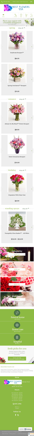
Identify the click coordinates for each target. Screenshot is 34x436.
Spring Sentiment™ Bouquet (17, 85)
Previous (2, 46)
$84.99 (17, 58)
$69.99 (17, 201)
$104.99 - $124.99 (17, 239)
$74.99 (17, 91)
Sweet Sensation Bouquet (17, 157)
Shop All (20, 28)
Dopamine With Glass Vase (17, 195)
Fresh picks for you (17, 351)
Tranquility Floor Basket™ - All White (17, 233)
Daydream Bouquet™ (17, 52)
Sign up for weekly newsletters (17, 358)
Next (32, 46)
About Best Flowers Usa (7, 366)
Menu (3, 16)
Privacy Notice (13, 433)
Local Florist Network (22, 433)
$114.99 (17, 163)
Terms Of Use (5, 433)
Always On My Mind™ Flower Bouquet (17, 124)
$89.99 (17, 130)
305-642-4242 (6, 1)
